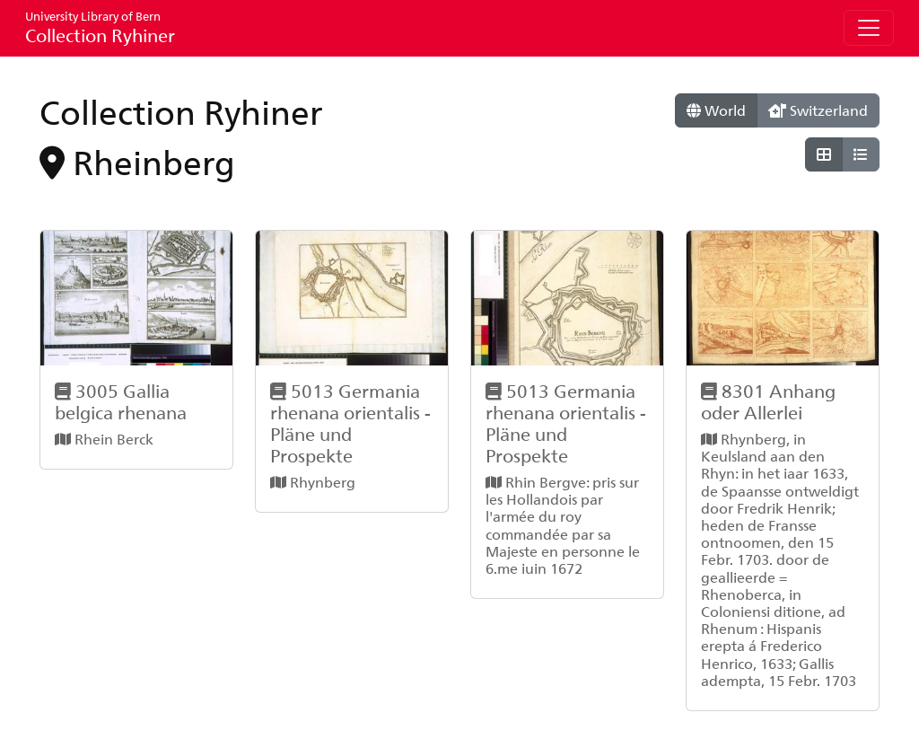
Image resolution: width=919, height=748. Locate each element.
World (716, 110)
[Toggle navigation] (869, 28)
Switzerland (818, 110)
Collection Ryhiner (100, 27)
